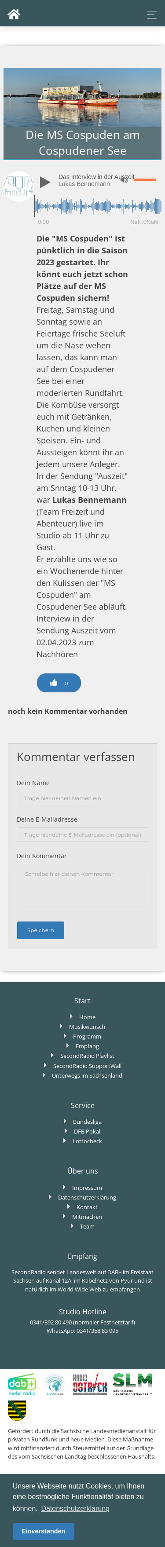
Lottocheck (87, 1141)
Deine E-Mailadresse (47, 819)
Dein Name (33, 783)
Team (87, 1226)
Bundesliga (87, 1122)
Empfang (87, 1046)
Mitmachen (87, 1217)
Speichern (40, 930)
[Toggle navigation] (149, 15)
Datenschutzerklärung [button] (75, 1508)
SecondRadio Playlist (87, 1056)
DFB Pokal (87, 1131)
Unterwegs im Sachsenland (87, 1075)
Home (87, 1017)
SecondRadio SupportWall (87, 1066)
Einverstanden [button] (43, 1531)
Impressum (87, 1188)
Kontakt (87, 1207)
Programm (87, 1036)
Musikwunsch (87, 1027)
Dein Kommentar (42, 856)
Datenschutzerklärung (87, 1197)
